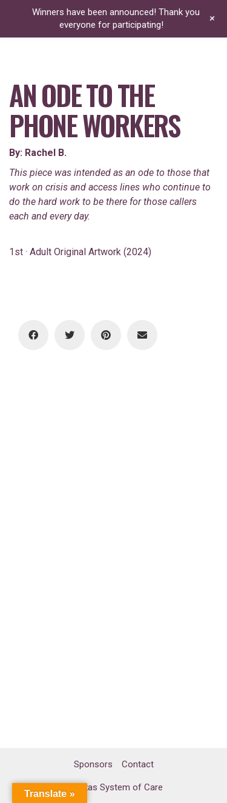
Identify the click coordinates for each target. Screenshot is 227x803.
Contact (138, 764)
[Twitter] (69, 335)
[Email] (142, 335)
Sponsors (93, 764)
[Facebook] (33, 335)
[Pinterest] (106, 335)
